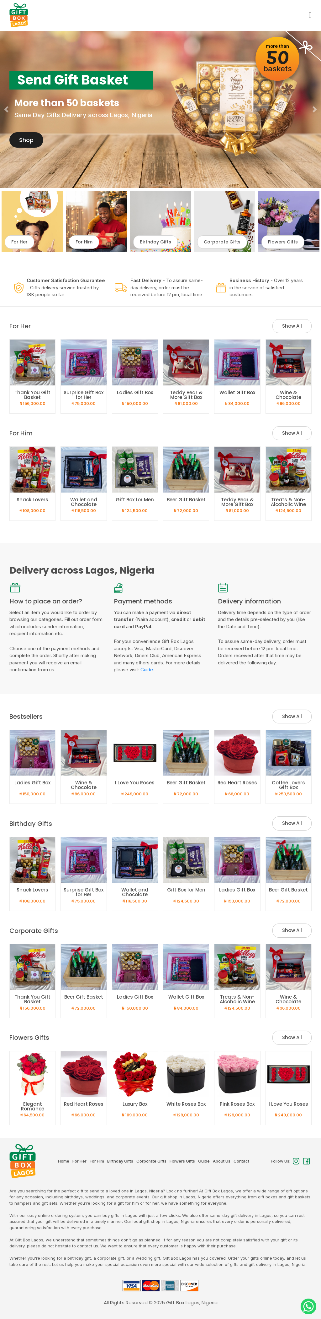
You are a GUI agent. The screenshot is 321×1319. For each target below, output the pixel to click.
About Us (221, 1161)
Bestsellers (26, 716)
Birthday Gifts (30, 823)
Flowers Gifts (29, 1037)
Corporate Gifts (33, 930)
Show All (292, 326)
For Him (21, 433)
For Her (20, 326)
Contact (241, 1161)
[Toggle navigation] (309, 15)
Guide (146, 670)
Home (63, 1161)
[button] (6, 109)
